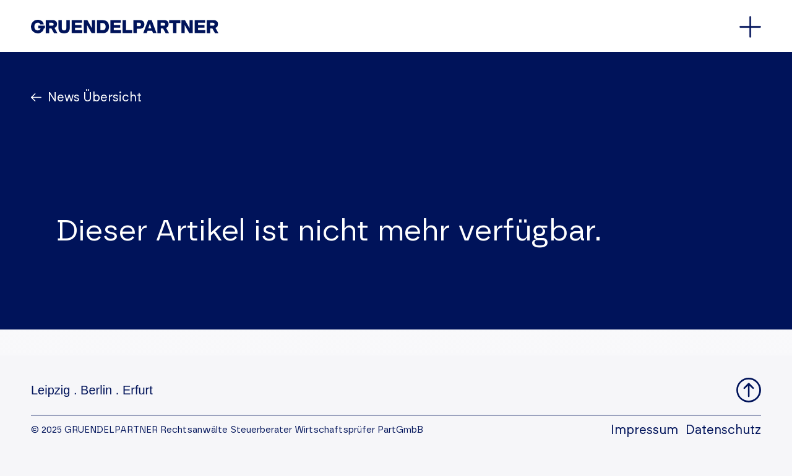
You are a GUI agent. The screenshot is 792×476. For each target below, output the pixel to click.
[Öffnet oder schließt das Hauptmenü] (750, 27)
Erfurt (138, 390)
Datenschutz (723, 430)
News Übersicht (93, 97)
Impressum (644, 430)
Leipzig (50, 390)
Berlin (96, 390)
